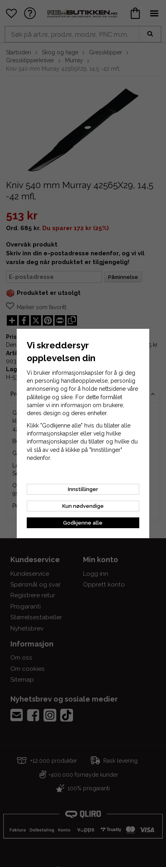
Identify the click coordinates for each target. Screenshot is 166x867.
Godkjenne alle (83, 523)
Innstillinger (83, 489)
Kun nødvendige (83, 506)
